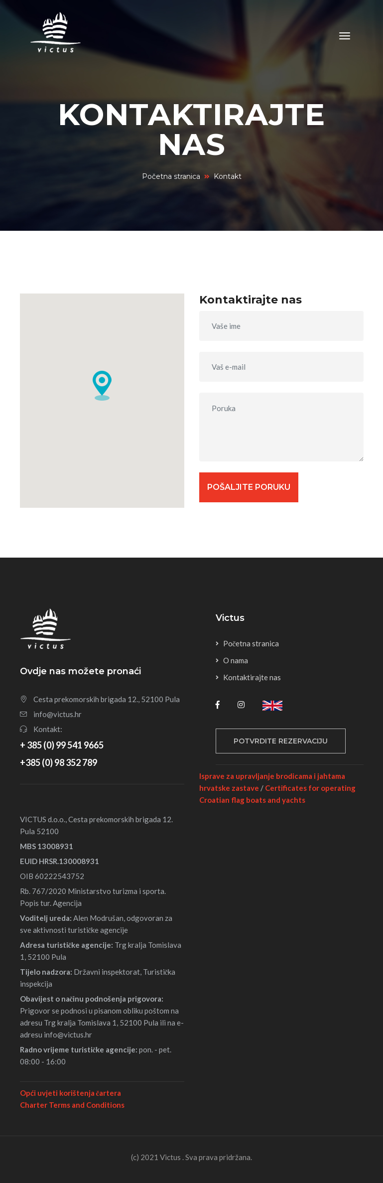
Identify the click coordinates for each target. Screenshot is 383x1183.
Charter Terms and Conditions (72, 1104)
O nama (235, 660)
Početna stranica (171, 176)
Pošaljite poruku (248, 487)
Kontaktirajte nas (252, 677)
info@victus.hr (57, 714)
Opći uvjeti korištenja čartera (71, 1092)
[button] (102, 386)
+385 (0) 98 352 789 (58, 762)
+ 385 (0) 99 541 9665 (62, 744)
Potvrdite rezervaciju (281, 741)
